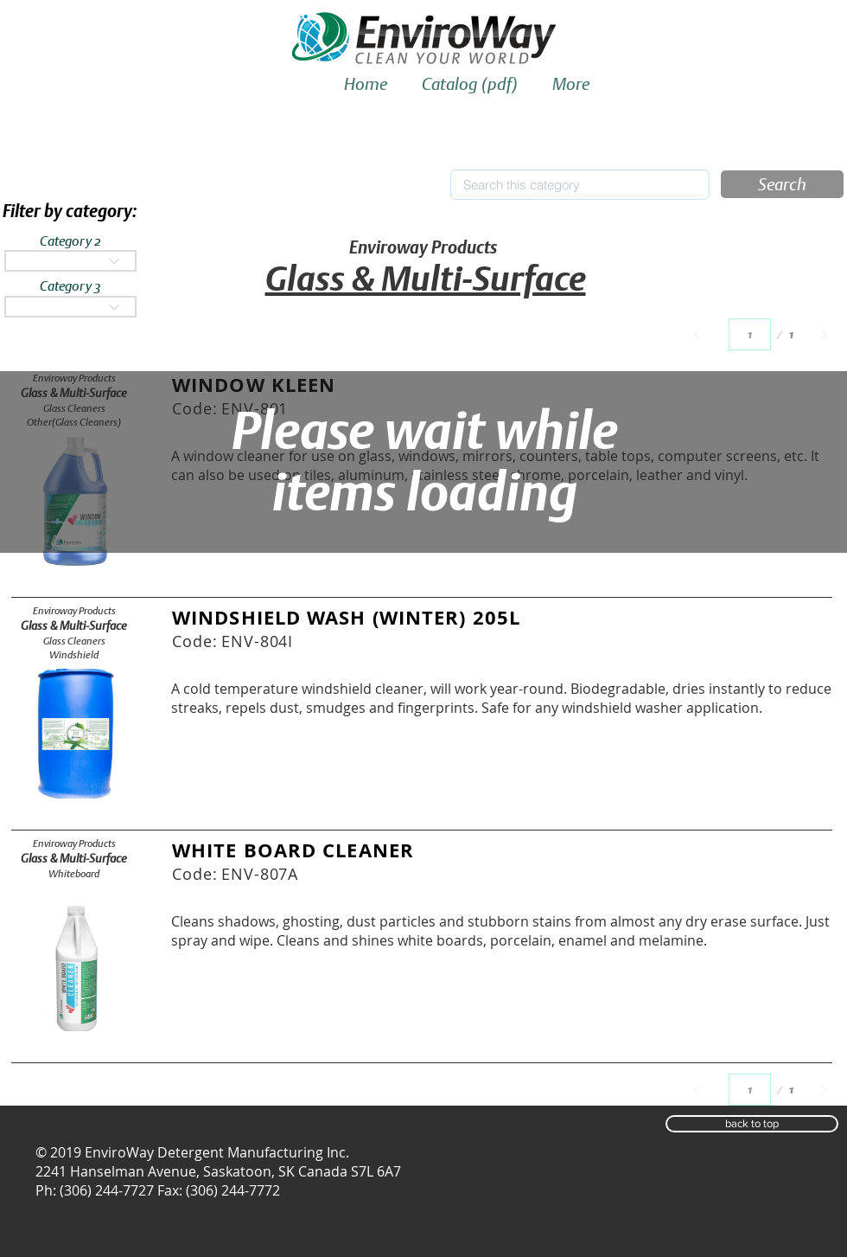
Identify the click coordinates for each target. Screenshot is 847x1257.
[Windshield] (74, 655)
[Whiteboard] (74, 874)
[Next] (824, 334)
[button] (782, 184)
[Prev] (697, 334)
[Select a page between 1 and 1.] (750, 334)
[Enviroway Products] (74, 611)
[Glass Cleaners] (74, 641)
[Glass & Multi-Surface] (74, 626)
